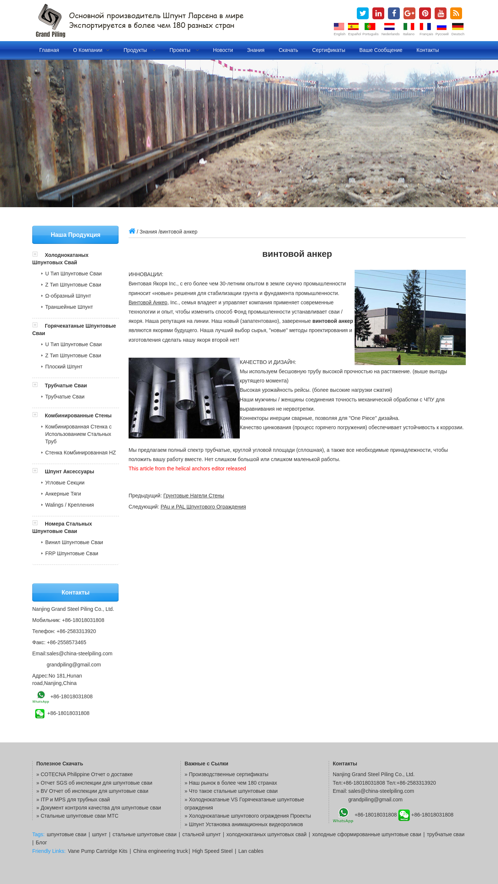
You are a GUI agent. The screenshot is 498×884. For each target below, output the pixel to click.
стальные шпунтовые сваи (145, 834)
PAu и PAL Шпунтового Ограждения (203, 507)
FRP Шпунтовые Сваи (71, 553)
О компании (91, 50)
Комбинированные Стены (78, 415)
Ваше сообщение (380, 50)
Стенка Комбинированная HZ (80, 453)
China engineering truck (160, 851)
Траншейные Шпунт (69, 307)
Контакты (427, 50)
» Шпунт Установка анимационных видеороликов (244, 824)
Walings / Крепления (69, 505)
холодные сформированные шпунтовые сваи (366, 834)
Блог (41, 842)
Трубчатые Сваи (66, 385)
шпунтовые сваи (66, 834)
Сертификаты (328, 50)
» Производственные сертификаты (226, 774)
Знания (256, 50)
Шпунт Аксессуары (69, 471)
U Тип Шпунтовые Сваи (73, 274)
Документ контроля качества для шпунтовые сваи (101, 808)
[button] (38, 255)
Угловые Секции (64, 483)
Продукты (139, 50)
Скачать (288, 50)
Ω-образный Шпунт (68, 296)
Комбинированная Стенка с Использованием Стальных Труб (78, 434)
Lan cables (250, 851)
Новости (223, 50)
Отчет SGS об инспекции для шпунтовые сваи (96, 783)
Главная (49, 50)
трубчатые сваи (446, 834)
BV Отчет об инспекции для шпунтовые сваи (95, 791)
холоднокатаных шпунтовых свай (266, 834)
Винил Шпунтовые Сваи (74, 542)
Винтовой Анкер (148, 302)
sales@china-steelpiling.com (80, 653)
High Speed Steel (212, 851)
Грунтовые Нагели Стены (193, 496)
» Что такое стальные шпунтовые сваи (231, 791)
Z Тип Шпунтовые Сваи (73, 285)
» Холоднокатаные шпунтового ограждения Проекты (248, 816)
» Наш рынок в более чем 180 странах (231, 783)
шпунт (99, 834)
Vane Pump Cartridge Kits (97, 851)
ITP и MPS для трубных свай (75, 799)
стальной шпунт (201, 834)
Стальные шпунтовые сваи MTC (80, 816)
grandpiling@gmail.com (74, 665)
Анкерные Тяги (63, 494)
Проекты (184, 50)
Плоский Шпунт (63, 367)
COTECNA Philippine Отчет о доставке (87, 774)
